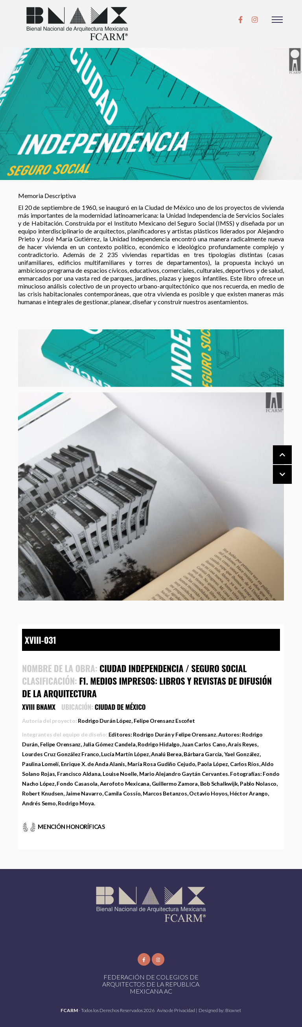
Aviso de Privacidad (176, 1010)
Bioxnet (233, 1010)
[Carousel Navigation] (274, 465)
